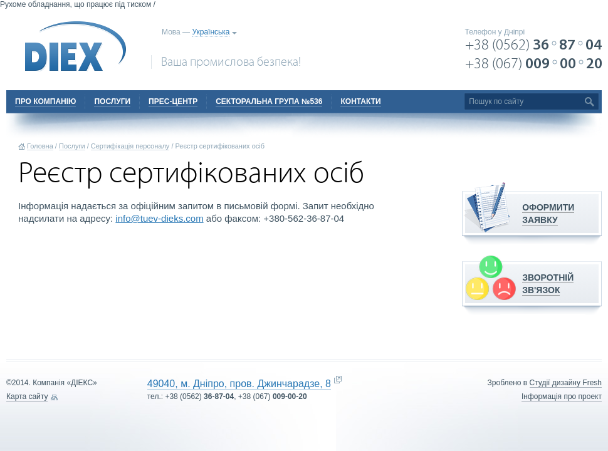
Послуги (72, 146)
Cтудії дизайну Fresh (566, 382)
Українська (210, 32)
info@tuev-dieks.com (159, 218)
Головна (40, 146)
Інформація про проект (562, 396)
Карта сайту (27, 396)
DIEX (76, 46)
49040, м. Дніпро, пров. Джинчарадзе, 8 (239, 383)
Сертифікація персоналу (130, 146)
